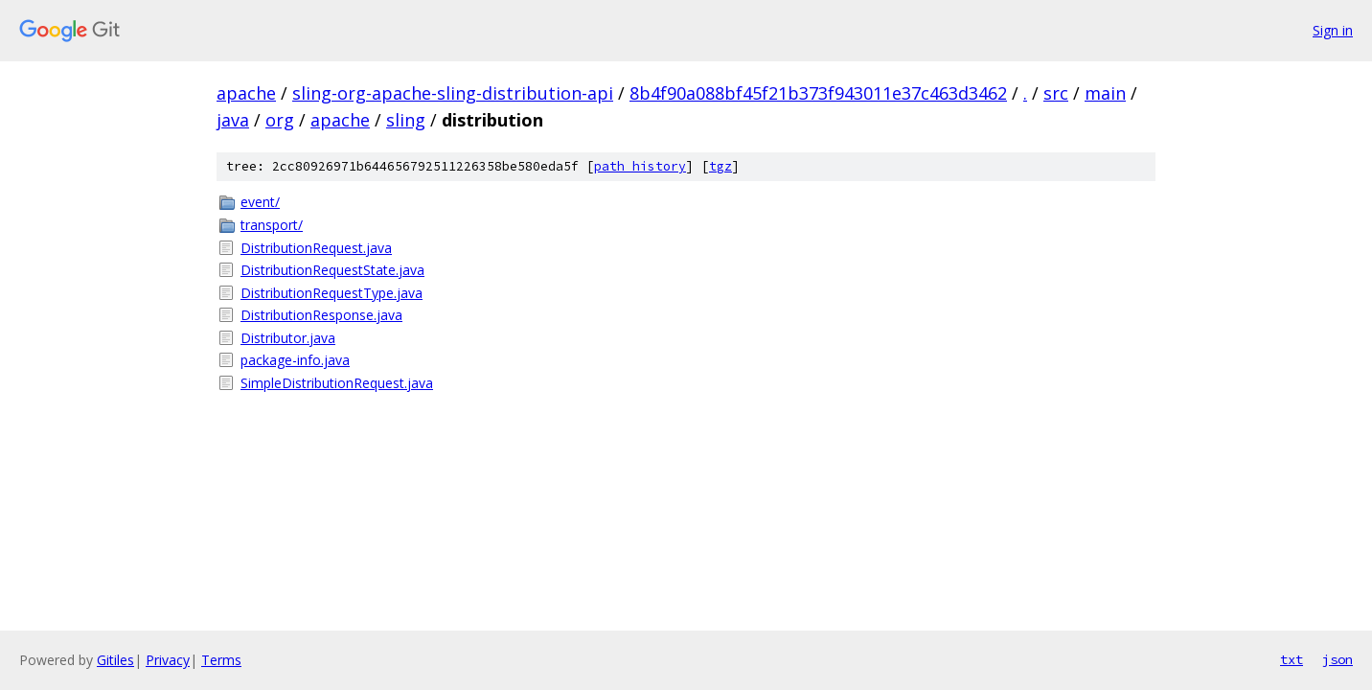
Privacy (168, 660)
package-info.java (295, 360)
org (279, 119)
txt (1291, 659)
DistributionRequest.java (316, 248)
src (1055, 92)
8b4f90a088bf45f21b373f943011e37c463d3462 (818, 92)
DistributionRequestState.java (332, 270)
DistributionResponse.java (321, 315)
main (1105, 92)
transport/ (271, 225)
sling (405, 119)
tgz (720, 166)
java (233, 119)
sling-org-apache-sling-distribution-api (452, 92)
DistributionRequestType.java (331, 293)
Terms (221, 660)
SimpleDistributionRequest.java (336, 383)
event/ (260, 202)
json (1337, 659)
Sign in (1333, 30)
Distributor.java (287, 338)
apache (246, 92)
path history (640, 166)
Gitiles (115, 660)
